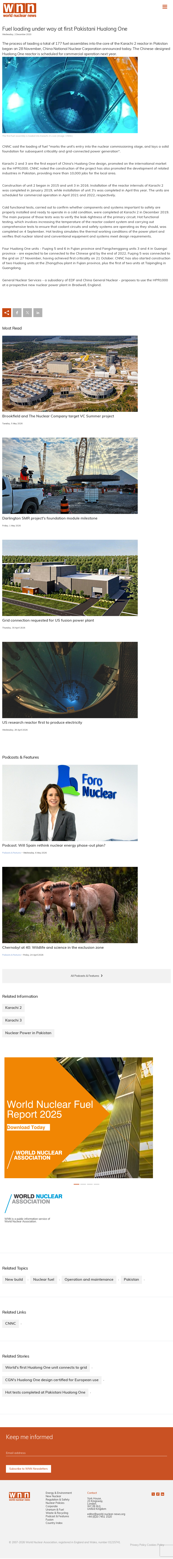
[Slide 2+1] (90, 1184)
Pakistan (131, 1280)
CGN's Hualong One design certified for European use (52, 1380)
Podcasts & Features (11, 853)
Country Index (54, 1523)
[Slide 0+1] (76, 1184)
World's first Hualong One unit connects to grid (46, 1368)
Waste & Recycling (57, 1513)
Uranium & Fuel (55, 1510)
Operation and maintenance (89, 1280)
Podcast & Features (57, 1517)
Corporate (52, 1507)
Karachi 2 (13, 1008)
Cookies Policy (155, 1545)
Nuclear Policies (55, 1503)
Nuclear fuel (43, 1280)
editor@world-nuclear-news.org (106, 1515)
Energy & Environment (59, 1493)
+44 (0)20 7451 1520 (99, 1517)
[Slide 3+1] (96, 1184)
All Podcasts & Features (85, 976)
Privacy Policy (138, 1545)
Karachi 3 (13, 1020)
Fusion (49, 1520)
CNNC (10, 1324)
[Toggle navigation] (165, 6)
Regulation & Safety (57, 1500)
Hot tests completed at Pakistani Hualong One (45, 1393)
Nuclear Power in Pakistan (28, 1033)
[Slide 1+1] (83, 1184)
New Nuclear (53, 1497)
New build (14, 1280)
